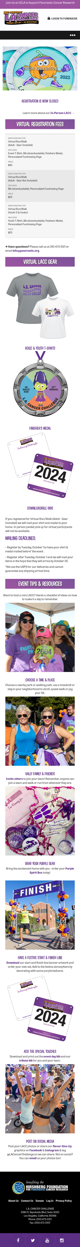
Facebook (35, 1150)
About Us (13, 1200)
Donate (40, 1200)
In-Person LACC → (62, 113)
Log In (49, 1200)
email (32, 1158)
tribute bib (26, 1060)
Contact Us (27, 1200)
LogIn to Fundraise (62, 18)
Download (12, 962)
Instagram (52, 1150)
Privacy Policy (64, 1200)
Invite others (14, 778)
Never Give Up (62, 1146)
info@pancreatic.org (26, 250)
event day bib (52, 1056)
